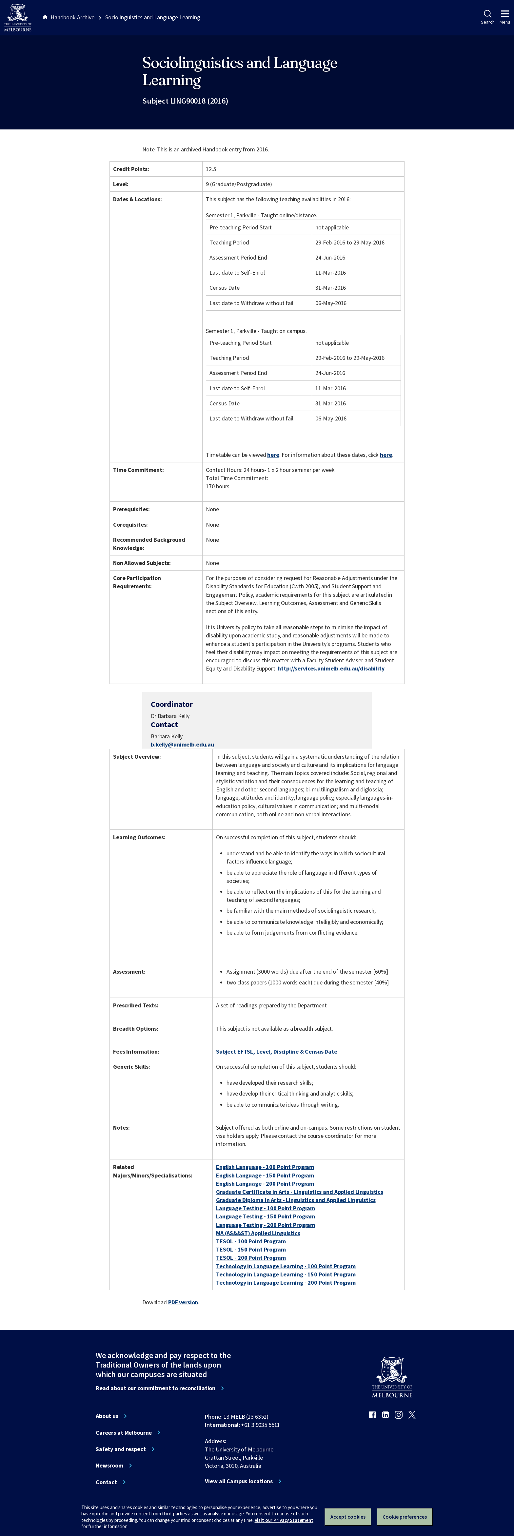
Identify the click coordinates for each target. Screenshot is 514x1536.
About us (107, 1416)
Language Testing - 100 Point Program (265, 1208)
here (273, 454)
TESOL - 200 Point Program (251, 1257)
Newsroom (109, 1465)
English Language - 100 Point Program (265, 1167)
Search (487, 17)
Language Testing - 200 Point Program (265, 1225)
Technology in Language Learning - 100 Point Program (286, 1266)
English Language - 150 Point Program (265, 1175)
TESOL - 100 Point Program (251, 1241)
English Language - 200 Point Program (265, 1183)
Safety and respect (121, 1449)
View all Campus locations (239, 1481)
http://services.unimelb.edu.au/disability (331, 668)
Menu (505, 17)
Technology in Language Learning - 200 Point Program (286, 1282)
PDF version (183, 1302)
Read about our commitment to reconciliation (155, 1388)
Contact (106, 1482)
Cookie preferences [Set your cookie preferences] (405, 1516)
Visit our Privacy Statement (284, 1520)
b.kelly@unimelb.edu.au (182, 745)
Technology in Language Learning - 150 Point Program (286, 1274)
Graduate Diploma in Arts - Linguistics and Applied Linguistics (296, 1200)
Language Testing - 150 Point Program (265, 1216)
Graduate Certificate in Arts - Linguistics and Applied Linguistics (299, 1192)
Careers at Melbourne (124, 1432)
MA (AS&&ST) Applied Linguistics (258, 1233)
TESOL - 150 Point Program (251, 1249)
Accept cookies (348, 1516)
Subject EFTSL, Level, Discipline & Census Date (276, 1051)
